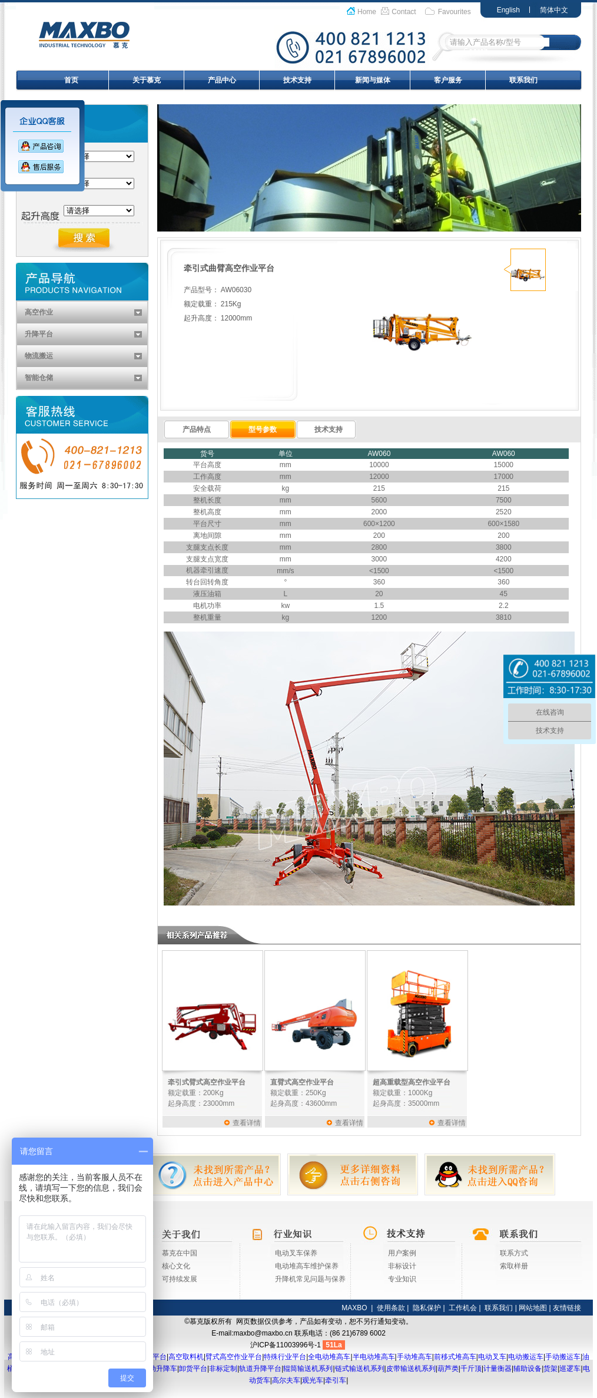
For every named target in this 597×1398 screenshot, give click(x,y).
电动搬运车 (525, 1357)
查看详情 (247, 1123)
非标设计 (402, 1266)
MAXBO (354, 1308)
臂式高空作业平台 (233, 1357)
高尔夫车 (286, 1380)
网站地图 (533, 1308)
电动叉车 (492, 1357)
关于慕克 (146, 80)
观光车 (312, 1380)
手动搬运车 (563, 1357)
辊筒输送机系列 (308, 1368)
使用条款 (391, 1308)
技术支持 (297, 80)
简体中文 (554, 10)
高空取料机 (186, 1357)
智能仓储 (39, 378)
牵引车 (335, 1380)
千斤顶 (471, 1368)
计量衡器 (497, 1368)
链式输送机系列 (359, 1368)
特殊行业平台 (285, 1357)
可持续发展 (179, 1279)
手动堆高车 (414, 1357)
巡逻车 (570, 1368)
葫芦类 (448, 1368)
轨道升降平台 (260, 1368)
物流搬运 (39, 356)
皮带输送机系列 (411, 1368)
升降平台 (39, 334)
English (508, 10)
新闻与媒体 (372, 80)
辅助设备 (527, 1368)
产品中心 (222, 80)
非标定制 (223, 1368)
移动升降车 (159, 1368)
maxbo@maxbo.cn (263, 1333)
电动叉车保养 (296, 1253)
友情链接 (567, 1308)
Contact (404, 12)
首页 (71, 80)
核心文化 (176, 1266)
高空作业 (39, 312)
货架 (550, 1368)
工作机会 (463, 1308)
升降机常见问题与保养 (310, 1279)
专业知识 (402, 1279)
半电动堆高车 (374, 1357)
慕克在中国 (179, 1253)
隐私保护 (427, 1308)
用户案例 (402, 1253)
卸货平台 (193, 1368)
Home (366, 12)
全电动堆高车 (329, 1357)
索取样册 (514, 1266)
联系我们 (523, 80)
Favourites (454, 12)
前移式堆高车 (455, 1357)
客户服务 (448, 80)
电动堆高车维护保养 (307, 1266)
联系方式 (514, 1253)
